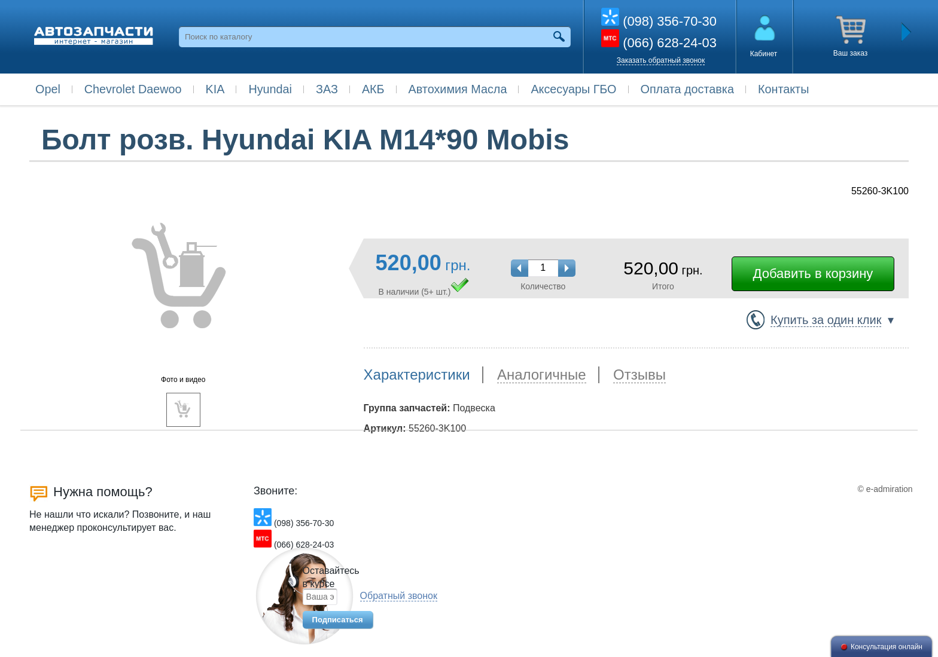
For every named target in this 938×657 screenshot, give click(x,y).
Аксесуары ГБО (573, 89)
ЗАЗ (327, 89)
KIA (215, 89)
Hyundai (270, 89)
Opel (47, 89)
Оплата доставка (687, 89)
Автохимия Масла (458, 89)
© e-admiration (885, 489)
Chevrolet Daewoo (133, 89)
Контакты (783, 89)
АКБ (373, 89)
